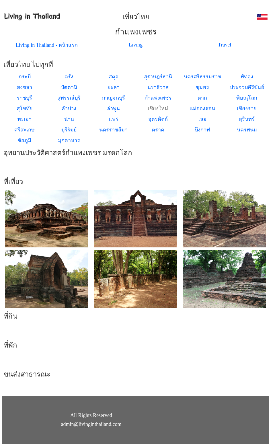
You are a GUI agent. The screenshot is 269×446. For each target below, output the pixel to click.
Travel (224, 45)
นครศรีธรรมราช (202, 76)
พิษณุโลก (246, 98)
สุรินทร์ (247, 119)
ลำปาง (69, 108)
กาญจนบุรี (113, 98)
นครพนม (247, 130)
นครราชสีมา (113, 130)
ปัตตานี (69, 87)
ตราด (158, 130)
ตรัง (69, 76)
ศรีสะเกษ (24, 130)
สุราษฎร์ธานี (158, 76)
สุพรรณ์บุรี (69, 98)
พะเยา (24, 119)
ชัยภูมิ (24, 140)
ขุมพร (202, 87)
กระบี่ (25, 76)
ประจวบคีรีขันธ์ (247, 87)
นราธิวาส (158, 87)
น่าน (69, 119)
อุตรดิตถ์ (158, 119)
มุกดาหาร (69, 140)
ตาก (202, 98)
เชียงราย (247, 108)
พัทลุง (247, 76)
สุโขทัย (25, 108)
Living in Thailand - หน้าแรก (47, 45)
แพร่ (113, 119)
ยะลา (114, 87)
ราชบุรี (24, 98)
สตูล (113, 76)
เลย (202, 119)
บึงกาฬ (202, 130)
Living (136, 45)
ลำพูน (113, 108)
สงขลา (24, 87)
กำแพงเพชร (158, 98)
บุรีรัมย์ (69, 130)
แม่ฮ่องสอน (202, 108)
